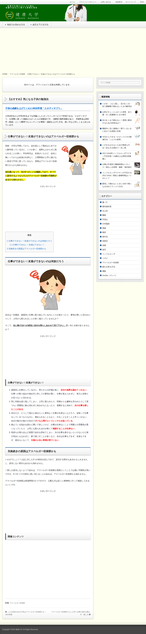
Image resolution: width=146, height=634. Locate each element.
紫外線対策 (106, 206)
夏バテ (105, 202)
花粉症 (105, 241)
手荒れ (105, 219)
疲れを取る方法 (108, 267)
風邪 (104, 232)
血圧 (104, 249)
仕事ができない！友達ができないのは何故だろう (29, 241)
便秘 (104, 228)
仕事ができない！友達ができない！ (27, 245)
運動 (104, 271)
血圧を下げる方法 (40, 24)
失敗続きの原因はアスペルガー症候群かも (26, 249)
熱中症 (105, 237)
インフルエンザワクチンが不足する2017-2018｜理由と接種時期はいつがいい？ (117, 175)
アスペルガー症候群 (17, 603)
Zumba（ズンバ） (109, 275)
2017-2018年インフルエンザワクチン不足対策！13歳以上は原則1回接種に (116, 156)
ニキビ (105, 258)
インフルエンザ (108, 254)
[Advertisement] (73, 50)
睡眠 (104, 215)
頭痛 (104, 245)
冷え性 (105, 211)
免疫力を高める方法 (16, 24)
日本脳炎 (106, 224)
